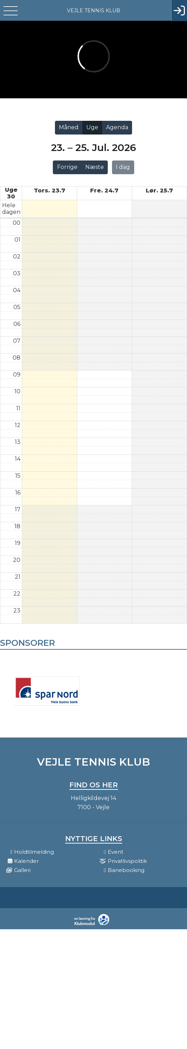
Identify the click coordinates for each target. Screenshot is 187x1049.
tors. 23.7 (49, 190)
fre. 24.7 (104, 190)
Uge (92, 127)
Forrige (67, 167)
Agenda (117, 127)
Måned (69, 127)
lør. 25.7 (159, 190)
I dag (123, 167)
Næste (94, 167)
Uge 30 (11, 193)
